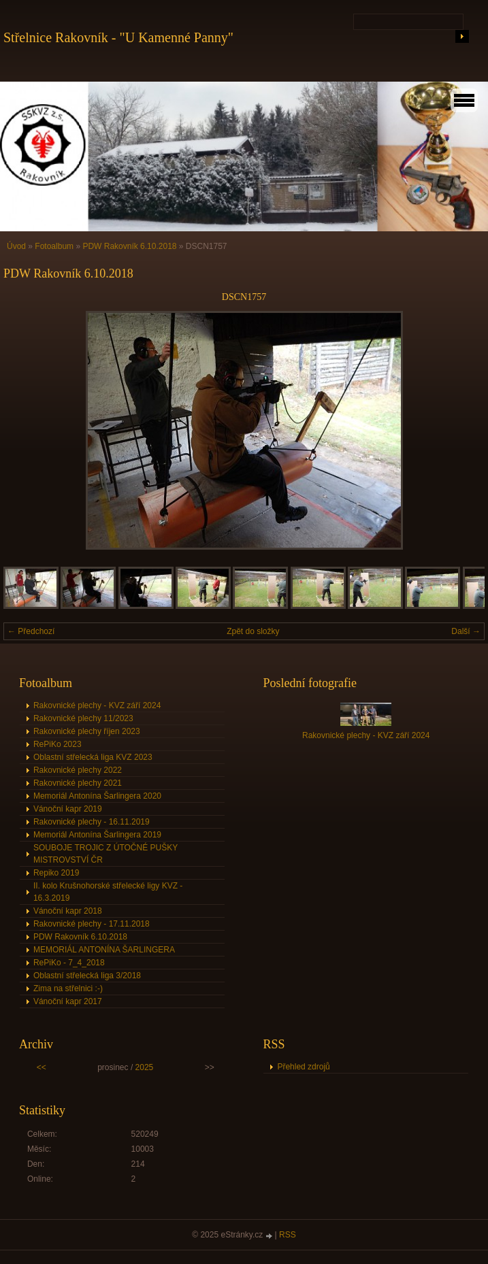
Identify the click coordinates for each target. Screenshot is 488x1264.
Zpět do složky (253, 631)
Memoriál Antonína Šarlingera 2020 (97, 796)
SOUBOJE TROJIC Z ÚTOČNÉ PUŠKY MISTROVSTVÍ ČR (105, 854)
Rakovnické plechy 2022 (77, 770)
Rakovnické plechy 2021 (77, 783)
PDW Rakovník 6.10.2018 (129, 246)
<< (41, 1067)
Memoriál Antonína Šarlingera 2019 (97, 834)
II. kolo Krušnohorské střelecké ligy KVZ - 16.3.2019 (107, 892)
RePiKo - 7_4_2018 (69, 962)
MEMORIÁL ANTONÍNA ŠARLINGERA (104, 949)
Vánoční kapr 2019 (67, 809)
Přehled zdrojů (303, 1066)
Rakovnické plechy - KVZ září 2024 (97, 705)
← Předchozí (30, 631)
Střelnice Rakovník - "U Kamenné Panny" (118, 37)
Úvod (16, 246)
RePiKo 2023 (57, 744)
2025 (144, 1067)
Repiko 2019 (56, 873)
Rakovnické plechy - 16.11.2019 (91, 822)
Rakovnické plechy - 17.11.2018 (91, 924)
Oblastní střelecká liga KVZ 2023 (92, 757)
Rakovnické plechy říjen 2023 (86, 731)
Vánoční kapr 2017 (67, 1001)
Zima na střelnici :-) (68, 988)
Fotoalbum (54, 246)
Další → (466, 631)
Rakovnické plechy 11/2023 (83, 718)
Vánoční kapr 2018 (67, 911)
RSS (287, 1235)
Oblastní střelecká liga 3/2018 (87, 975)
